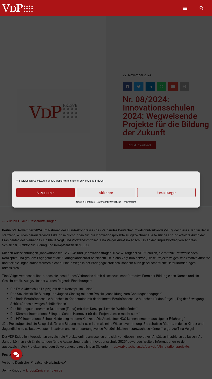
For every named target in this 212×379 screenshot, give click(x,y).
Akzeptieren (45, 193)
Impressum (129, 201)
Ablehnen (106, 193)
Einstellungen (166, 193)
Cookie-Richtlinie (85, 201)
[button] (185, 8)
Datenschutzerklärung (109, 201)
